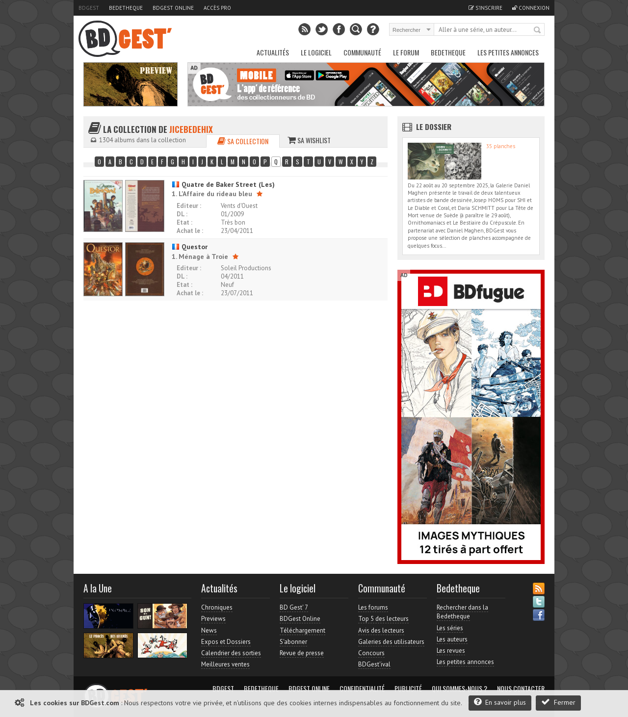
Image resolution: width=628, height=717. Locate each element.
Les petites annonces (508, 52)
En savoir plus (500, 702)
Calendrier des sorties (231, 653)
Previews (213, 619)
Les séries (450, 628)
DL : (182, 214)
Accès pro (217, 7)
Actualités (273, 52)
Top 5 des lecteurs (383, 619)
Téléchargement (302, 630)
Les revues (451, 650)
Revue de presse (302, 653)
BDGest (88, 7)
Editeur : (189, 206)
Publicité (408, 688)
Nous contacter (521, 688)
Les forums (373, 607)
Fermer (558, 702)
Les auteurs (452, 639)
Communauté (362, 52)
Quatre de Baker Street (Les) (223, 184)
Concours (371, 653)
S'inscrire (485, 7)
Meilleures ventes (225, 664)
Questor (190, 246)
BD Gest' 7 (294, 607)
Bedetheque (126, 7)
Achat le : (190, 231)
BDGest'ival (374, 664)
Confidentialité (362, 688)
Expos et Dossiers (226, 642)
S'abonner (293, 642)
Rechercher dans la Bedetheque (462, 611)
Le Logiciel (316, 52)
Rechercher (538, 30)
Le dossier (433, 126)
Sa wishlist (309, 140)
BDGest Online (173, 7)
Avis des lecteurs (381, 630)
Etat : (184, 222)
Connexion (531, 7)
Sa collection (242, 141)
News (209, 630)
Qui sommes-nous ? (459, 688)
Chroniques (217, 607)
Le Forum (406, 52)
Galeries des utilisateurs (391, 642)
